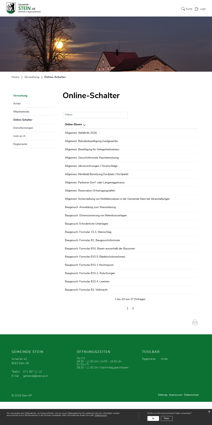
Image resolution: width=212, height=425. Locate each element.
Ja (153, 418)
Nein (166, 418)
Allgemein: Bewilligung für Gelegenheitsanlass (92, 151)
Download (190, 133)
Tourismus (137, 8)
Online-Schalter (31, 119)
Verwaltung (76, 8)
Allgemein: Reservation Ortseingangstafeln (90, 197)
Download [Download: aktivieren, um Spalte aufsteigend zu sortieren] (188, 124)
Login (203, 9)
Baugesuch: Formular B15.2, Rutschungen (90, 293)
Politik (61, 8)
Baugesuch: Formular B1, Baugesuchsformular (92, 256)
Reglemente (20, 144)
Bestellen (172, 133)
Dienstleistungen (23, 128)
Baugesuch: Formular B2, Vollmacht (86, 311)
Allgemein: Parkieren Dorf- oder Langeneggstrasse (95, 188)
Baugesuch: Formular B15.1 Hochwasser (89, 284)
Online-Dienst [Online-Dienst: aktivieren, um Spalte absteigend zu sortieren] (73, 124)
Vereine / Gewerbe (115, 8)
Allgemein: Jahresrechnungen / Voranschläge (91, 170)
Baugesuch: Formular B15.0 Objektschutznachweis (95, 274)
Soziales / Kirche (158, 8)
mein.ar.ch (19, 136)
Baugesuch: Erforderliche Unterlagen (86, 237)
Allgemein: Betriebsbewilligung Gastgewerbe (91, 142)
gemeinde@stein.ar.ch (35, 399)
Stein (51, 8)
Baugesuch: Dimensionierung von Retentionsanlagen (96, 228)
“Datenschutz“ (100, 415)
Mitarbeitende (21, 111)
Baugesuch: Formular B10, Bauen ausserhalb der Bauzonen (100, 265)
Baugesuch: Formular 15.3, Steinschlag (88, 247)
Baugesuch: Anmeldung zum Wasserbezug (90, 219)
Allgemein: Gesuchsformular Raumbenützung (92, 160)
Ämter (17, 103)
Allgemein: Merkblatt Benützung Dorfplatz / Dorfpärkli (96, 179)
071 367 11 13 (32, 395)
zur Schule (94, 8)
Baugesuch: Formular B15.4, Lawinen (87, 302)
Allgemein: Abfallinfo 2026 (81, 133)
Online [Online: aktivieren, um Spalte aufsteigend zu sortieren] (170, 124)
